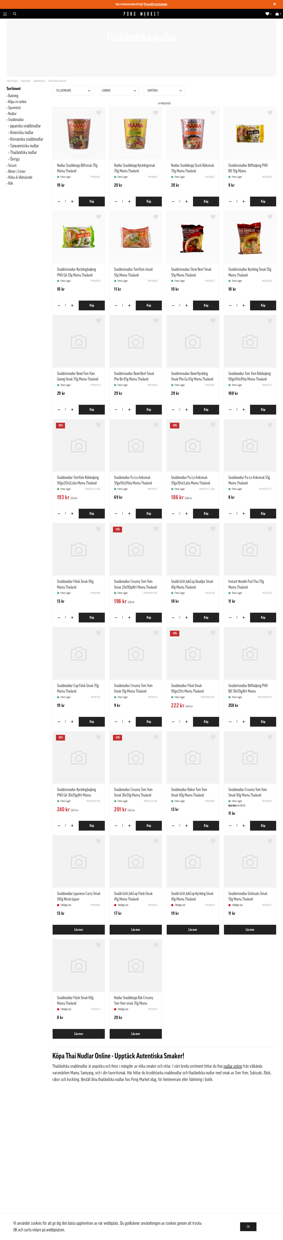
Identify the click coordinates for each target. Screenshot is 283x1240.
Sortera (165, 90)
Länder (119, 90)
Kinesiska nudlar (22, 133)
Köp (92, 201)
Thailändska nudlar (57, 81)
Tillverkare (74, 90)
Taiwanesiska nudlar (24, 146)
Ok (248, 1226)
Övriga (14, 159)
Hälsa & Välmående (20, 177)
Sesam (12, 165)
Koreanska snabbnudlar (26, 139)
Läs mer (78, 929)
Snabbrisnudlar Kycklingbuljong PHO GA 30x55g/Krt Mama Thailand (76, 795)
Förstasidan (12, 81)
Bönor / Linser (17, 171)
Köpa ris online (17, 102)
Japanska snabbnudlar (25, 126)
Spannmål (14, 108)
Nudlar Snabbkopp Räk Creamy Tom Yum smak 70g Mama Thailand (133, 1003)
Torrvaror (25, 81)
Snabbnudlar (39, 81)
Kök (10, 183)
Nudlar (12, 114)
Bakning (13, 96)
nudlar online (233, 1066)
